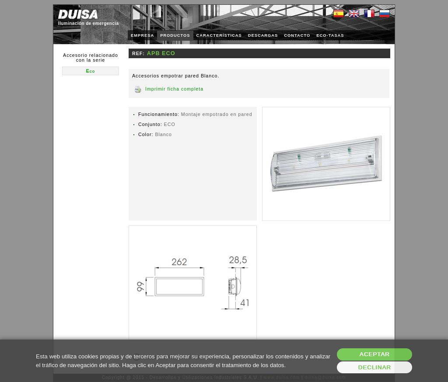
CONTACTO (297, 35)
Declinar (374, 367)
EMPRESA (142, 35)
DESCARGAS (263, 35)
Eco (90, 71)
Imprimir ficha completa (174, 88)
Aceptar (375, 354)
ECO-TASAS (330, 35)
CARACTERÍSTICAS (219, 35)
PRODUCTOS (175, 35)
